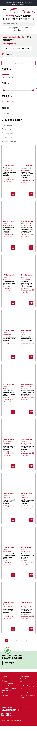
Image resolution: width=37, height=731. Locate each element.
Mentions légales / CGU (27, 687)
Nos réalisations (18, 30)
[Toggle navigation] (4, 11)
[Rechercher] (33, 24)
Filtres (18, 63)
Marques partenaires (5, 694)
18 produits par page (21, 48)
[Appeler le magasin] (23, 11)
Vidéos (22, 681)
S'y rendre (5, 681)
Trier (6, 48)
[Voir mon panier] (33, 11)
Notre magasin (13, 28)
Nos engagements (8, 688)
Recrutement (6, 690)
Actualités (24, 679)
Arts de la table (7, 77)
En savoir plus (9, 663)
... (23, 640)
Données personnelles (25, 691)
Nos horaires (25, 28)
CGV (22, 683)
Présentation (6, 686)
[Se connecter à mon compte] (28, 11)
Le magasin (5, 679)
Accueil (6, 74)
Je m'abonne (27, 709)
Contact (23, 697)
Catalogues (24, 676)
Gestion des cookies (28, 695)
